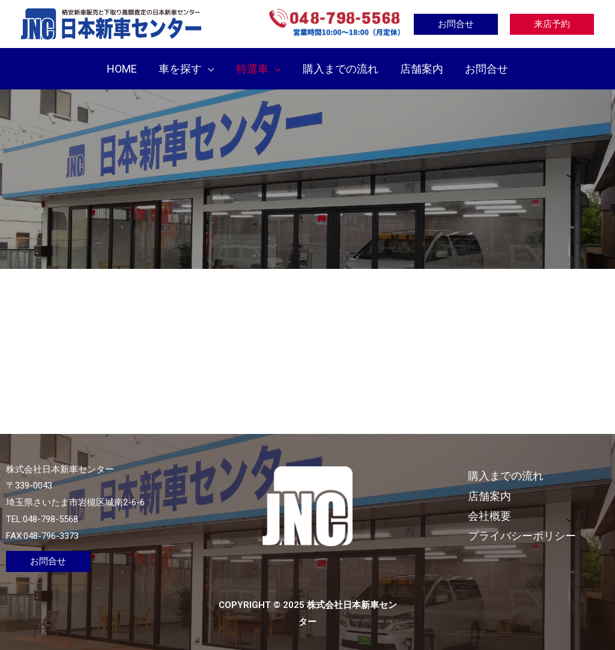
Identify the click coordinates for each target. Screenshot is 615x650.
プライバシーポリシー (522, 535)
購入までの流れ (506, 475)
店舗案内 (489, 496)
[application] (208, 68)
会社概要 (489, 516)
